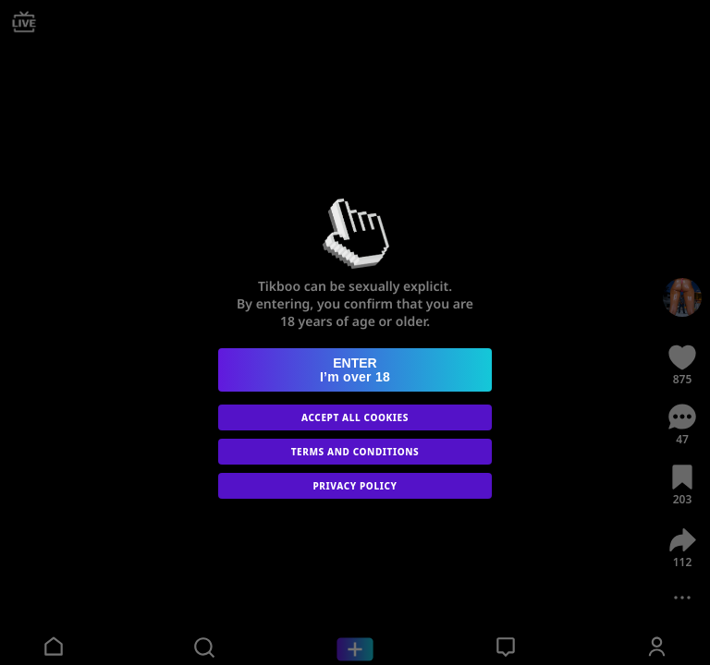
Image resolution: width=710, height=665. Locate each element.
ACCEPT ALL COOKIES (355, 417)
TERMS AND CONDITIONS (355, 451)
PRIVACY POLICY (354, 485)
